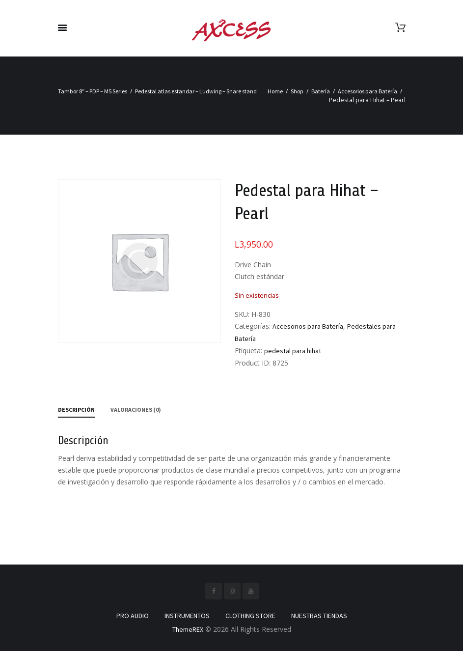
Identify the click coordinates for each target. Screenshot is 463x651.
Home (275, 91)
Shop (297, 91)
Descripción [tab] (76, 409)
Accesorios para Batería (367, 91)
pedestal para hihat (292, 350)
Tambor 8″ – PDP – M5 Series (92, 91)
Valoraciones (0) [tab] (135, 409)
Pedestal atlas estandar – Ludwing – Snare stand (196, 91)
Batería (320, 91)
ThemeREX (187, 629)
